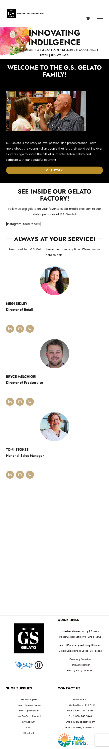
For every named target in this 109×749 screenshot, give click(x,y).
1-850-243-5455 (84, 710)
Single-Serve (94, 636)
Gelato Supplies (29, 699)
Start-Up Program (29, 710)
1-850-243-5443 (82, 716)
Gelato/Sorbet (66, 636)
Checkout (28, 733)
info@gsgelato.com (84, 721)
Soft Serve (81, 636)
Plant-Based (81, 650)
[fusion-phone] (30, 329)
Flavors (95, 631)
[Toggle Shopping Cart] (88, 18)
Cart (28, 727)
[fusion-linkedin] (10, 329)
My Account (28, 721)
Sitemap (88, 670)
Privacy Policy (74, 670)
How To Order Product (29, 716)
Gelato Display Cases (29, 705)
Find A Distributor (80, 664)
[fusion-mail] (20, 329)
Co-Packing (96, 650)
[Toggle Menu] (100, 18)
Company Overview (80, 659)
